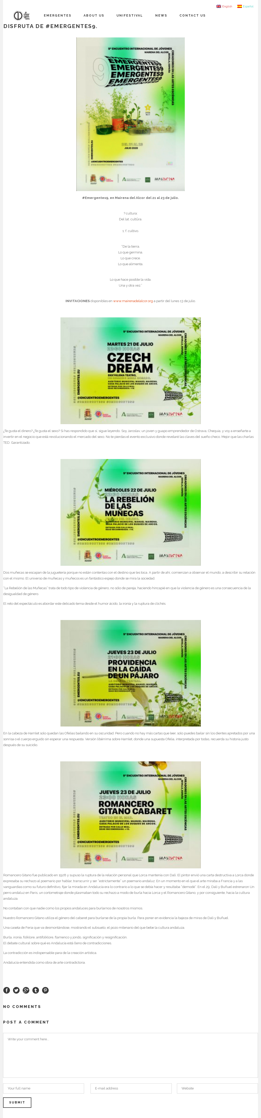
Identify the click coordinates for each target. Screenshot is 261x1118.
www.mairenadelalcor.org (133, 301)
